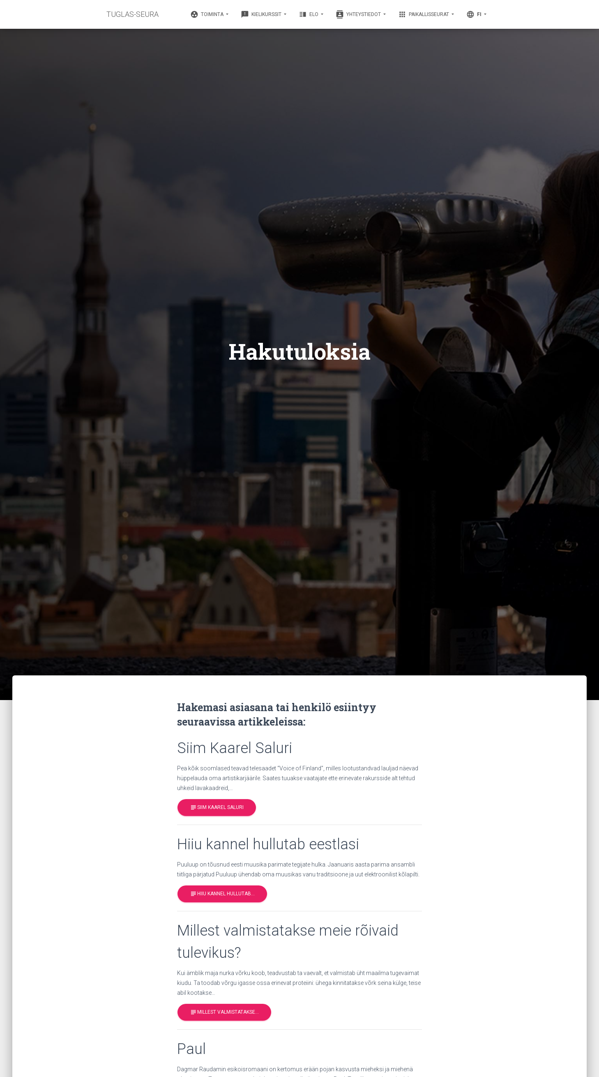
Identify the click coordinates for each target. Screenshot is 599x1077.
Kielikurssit (262, 14)
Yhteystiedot (359, 14)
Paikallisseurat (424, 14)
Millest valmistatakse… (224, 1012)
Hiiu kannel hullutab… (222, 894)
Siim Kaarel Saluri (217, 807)
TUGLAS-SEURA (132, 14)
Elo (309, 14)
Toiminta (207, 14)
